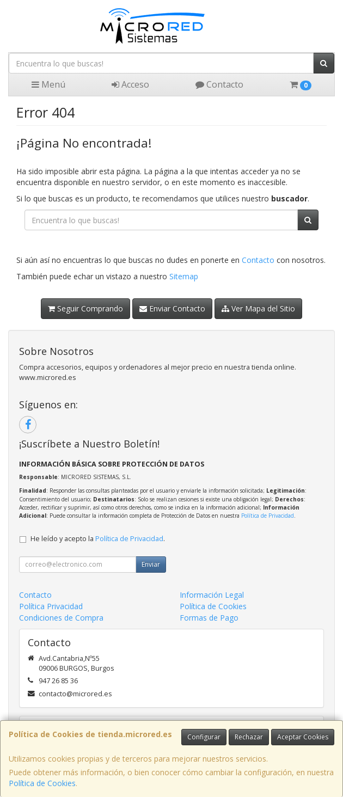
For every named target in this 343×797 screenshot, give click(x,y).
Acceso (130, 84)
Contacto (219, 84)
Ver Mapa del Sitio (258, 308)
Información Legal (212, 595)
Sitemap (183, 276)
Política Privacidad (51, 606)
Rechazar (249, 736)
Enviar (151, 564)
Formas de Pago (209, 617)
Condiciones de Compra (61, 617)
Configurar (203, 736)
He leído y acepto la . (97, 538)
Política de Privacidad (267, 515)
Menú (48, 84)
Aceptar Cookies (302, 736)
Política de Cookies (42, 783)
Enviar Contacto (172, 308)
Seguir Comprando (85, 308)
